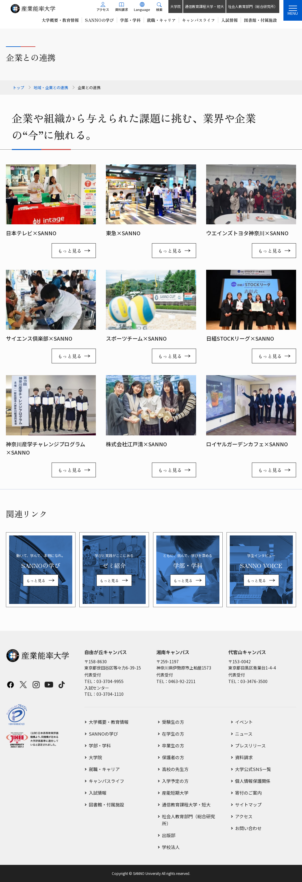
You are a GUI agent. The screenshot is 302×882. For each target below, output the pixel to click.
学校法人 (171, 847)
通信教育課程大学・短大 (204, 6)
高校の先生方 (175, 769)
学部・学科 (100, 745)
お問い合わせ (248, 828)
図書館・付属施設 (106, 804)
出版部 (168, 835)
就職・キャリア (104, 769)
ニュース (243, 734)
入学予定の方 (175, 781)
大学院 (175, 6)
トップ (18, 87)
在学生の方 (173, 734)
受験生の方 (173, 722)
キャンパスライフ (106, 781)
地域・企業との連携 (51, 87)
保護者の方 (173, 757)
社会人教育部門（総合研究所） (253, 6)
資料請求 (244, 757)
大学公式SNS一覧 (253, 769)
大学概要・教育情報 (109, 722)
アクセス (243, 816)
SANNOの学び (103, 734)
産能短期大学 (175, 793)
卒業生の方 (173, 745)
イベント (244, 722)
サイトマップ (248, 804)
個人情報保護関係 (252, 781)
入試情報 (97, 793)
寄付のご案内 (248, 793)
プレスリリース (250, 745)
